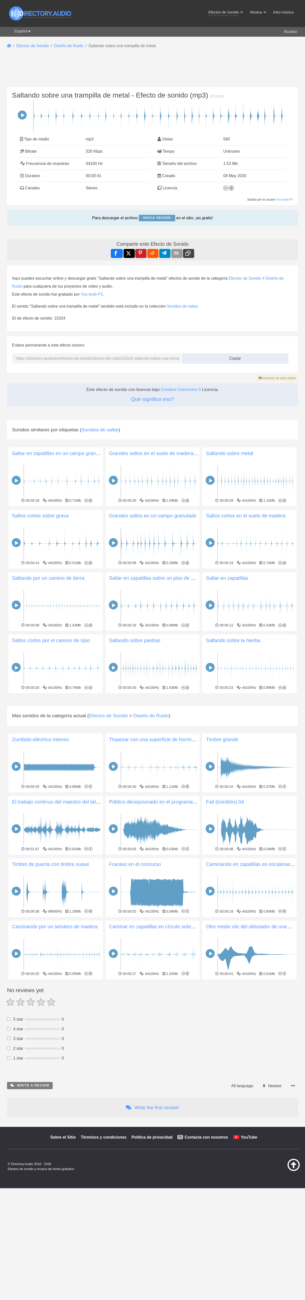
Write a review (29, 1155)
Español (20, 31)
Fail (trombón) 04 (225, 871)
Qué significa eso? (152, 399)
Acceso (290, 31)
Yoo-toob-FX (284, 199)
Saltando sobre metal (229, 453)
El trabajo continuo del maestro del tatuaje (58, 871)
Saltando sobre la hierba (233, 640)
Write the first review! (152, 1177)
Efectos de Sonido (245, 278)
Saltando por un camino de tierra (48, 578)
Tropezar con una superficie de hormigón (154, 809)
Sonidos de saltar (182, 306)
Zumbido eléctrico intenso (40, 809)
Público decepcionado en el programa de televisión (165, 871)
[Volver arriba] (281, 1239)
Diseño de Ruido (151, 785)
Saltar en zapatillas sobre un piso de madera (158, 578)
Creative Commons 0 (181, 389)
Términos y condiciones (104, 1207)
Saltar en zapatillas (227, 578)
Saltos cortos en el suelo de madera (246, 515)
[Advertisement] (152, 730)
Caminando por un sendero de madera (55, 996)
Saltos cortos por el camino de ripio (51, 640)
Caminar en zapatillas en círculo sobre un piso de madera (173, 996)
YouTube (249, 1207)
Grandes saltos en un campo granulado (152, 515)
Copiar (233, 356)
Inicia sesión (157, 218)
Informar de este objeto (277, 378)
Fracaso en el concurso (135, 934)
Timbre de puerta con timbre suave (50, 934)
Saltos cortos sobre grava (40, 515)
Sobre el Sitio (63, 1207)
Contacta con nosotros (206, 1207)
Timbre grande (222, 809)
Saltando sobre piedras (134, 640)
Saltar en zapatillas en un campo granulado (60, 453)
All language (242, 1156)
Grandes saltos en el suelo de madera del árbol (161, 453)
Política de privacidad (152, 1207)
